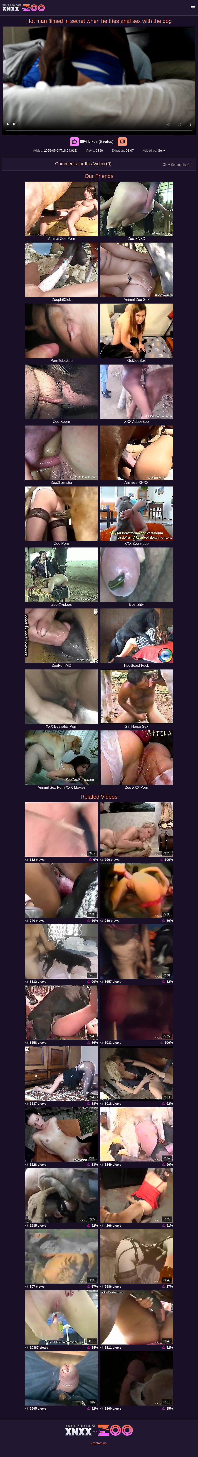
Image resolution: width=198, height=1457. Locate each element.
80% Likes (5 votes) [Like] (92, 141)
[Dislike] (123, 141)
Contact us (99, 1443)
